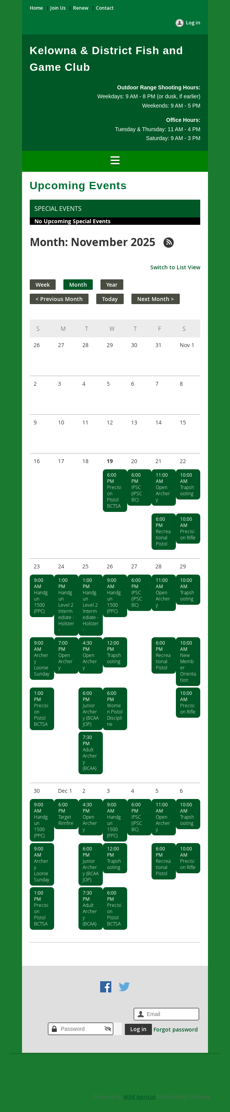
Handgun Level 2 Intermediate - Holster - (66, 611)
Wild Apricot (139, 1096)
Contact (105, 8)
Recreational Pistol (163, 537)
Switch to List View (175, 267)
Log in (193, 22)
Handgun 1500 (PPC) (41, 601)
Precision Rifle (188, 534)
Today (110, 299)
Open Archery (163, 493)
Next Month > (155, 299)
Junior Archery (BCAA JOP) (91, 714)
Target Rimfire (65, 820)
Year (112, 284)
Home (36, 8)
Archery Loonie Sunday (41, 664)
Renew (81, 8)
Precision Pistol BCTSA (114, 496)
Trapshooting (187, 490)
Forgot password (175, 1029)
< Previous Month (59, 299)
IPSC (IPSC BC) (136, 493)
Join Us (58, 8)
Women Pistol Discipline (115, 714)
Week (43, 284)
